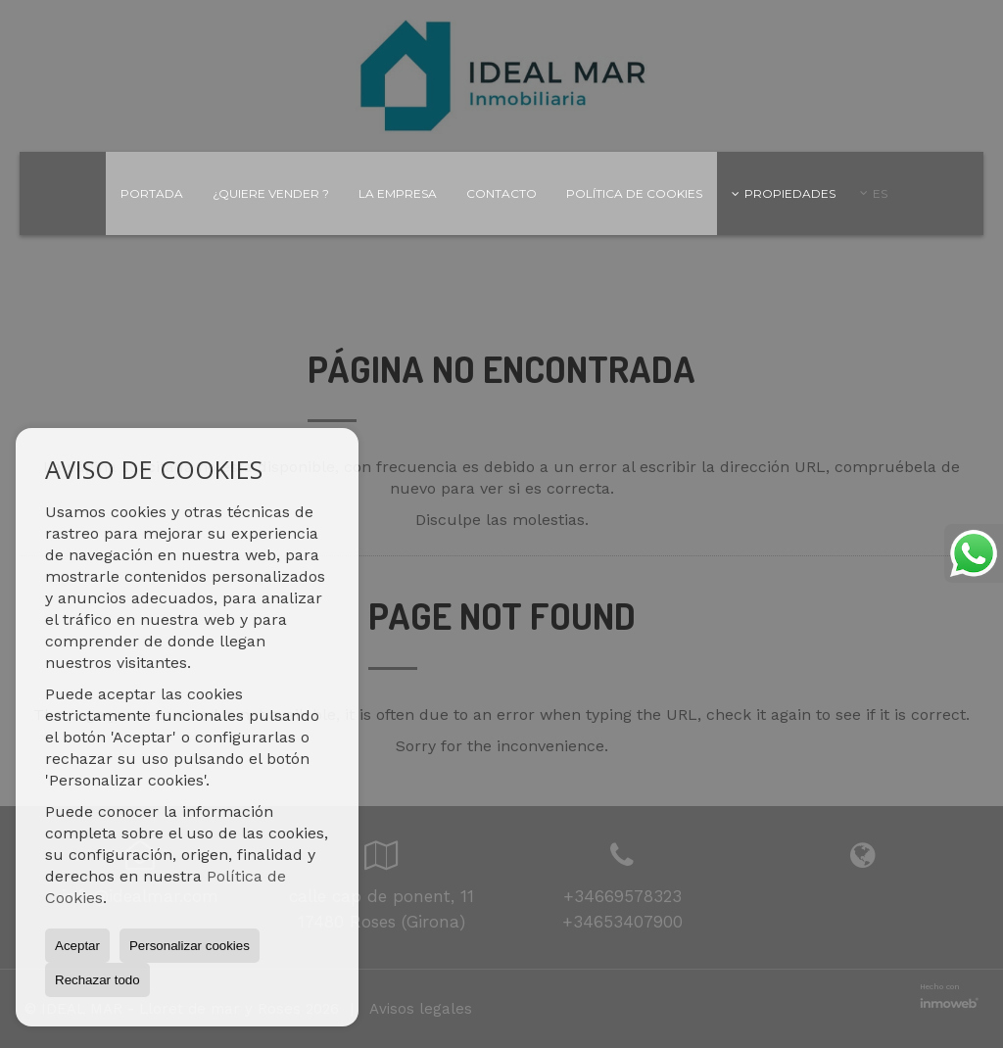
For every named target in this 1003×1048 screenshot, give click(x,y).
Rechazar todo (97, 980)
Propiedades (784, 193)
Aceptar (77, 945)
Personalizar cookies (189, 945)
